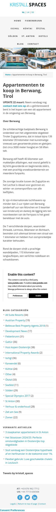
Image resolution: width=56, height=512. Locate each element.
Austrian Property (15, 320)
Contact (32, 44)
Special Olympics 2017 (17, 395)
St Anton (10, 401)
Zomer (9, 417)
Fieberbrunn (33, 20)
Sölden (13, 36)
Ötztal (40, 28)
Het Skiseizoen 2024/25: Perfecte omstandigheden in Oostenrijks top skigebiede (25, 441)
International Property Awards (22, 352)
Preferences (18, 296)
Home (17, 20)
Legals (13, 503)
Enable (38, 296)
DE (33, 12)
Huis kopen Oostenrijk (17, 347)
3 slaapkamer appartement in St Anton (26, 432)
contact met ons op (14, 106)
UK (28, 12)
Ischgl (15, 28)
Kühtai (27, 28)
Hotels (43, 36)
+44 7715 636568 (30, 491)
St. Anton (28, 36)
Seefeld (9, 385)
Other (8, 374)
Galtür (8, 342)
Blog (20, 44)
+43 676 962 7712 (30, 488)
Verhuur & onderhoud (17, 406)
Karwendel (11, 363)
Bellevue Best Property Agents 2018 (25, 325)
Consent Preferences (12, 510)
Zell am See (11, 412)
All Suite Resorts (14, 315)
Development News (16, 331)
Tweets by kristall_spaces (18, 473)
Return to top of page (27, 503)
